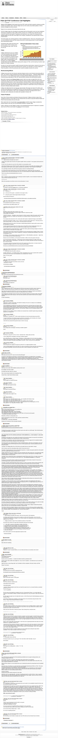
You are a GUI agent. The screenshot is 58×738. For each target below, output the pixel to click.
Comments (11, 17)
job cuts (17, 88)
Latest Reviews (52, 85)
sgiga (4, 301)
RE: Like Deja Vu (50, 81)
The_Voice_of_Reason (4, 426)
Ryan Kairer (7, 22)
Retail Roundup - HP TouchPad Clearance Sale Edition (11, 112)
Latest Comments (52, 71)
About (25, 18)
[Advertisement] (27, 9)
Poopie (4, 397)
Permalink (4, 121)
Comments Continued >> (8, 720)
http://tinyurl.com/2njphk (7, 533)
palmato (4, 604)
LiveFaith (4, 315)
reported (9, 24)
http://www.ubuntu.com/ (13, 696)
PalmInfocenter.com (22, 734)
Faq (33, 731)
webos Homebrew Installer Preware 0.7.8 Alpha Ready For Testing (13, 118)
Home (3, 17)
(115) (50, 65)
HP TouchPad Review (51, 88)
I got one (49, 73)
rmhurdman (3, 287)
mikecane (2, 555)
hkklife (4, 580)
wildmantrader (3, 273)
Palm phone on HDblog (51, 79)
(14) (49, 61)
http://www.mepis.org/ (19, 696)
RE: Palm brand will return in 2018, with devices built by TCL (52, 76)
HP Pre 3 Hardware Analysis (6, 113)
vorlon (2, 353)
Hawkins (13, 60)
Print (8, 121)
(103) (52, 69)
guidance (19, 106)
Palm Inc (3, 24)
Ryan (4, 186)
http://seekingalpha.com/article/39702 (9, 266)
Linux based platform (21, 102)
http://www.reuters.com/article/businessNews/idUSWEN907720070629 (12, 427)
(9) (47, 62)
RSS (21, 18)
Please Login (3, 152)
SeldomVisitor (3, 158)
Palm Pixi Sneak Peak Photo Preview (8, 117)
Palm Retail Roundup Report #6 (7, 115)
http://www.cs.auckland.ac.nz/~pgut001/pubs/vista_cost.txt (18, 695)
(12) (50, 68)
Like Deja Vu (50, 83)
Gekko (4, 207)
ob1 (1, 408)
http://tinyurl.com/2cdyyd (5, 557)
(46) (54, 66)
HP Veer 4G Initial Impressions (50, 69)
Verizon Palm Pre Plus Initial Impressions (8, 114)
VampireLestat (5, 699)
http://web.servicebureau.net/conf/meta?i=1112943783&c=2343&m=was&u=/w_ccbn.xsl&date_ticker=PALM (20, 198)
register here (7, 152)
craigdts (2, 366)
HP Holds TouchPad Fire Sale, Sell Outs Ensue (51, 63)
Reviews (16, 18)
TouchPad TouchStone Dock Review (51, 87)
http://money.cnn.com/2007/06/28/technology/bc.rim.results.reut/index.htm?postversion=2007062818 (18, 245)
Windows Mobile (16, 79)
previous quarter (4, 35)
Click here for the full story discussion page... (11, 727)
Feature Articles (11, 119)
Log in (55, 21)
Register (50, 21)
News (7, 18)
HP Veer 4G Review (51, 66)
